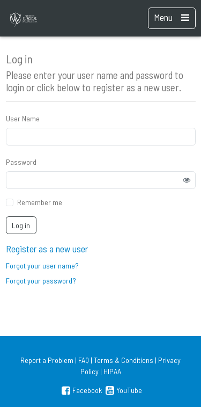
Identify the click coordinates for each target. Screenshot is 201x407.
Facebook (80, 390)
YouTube (122, 390)
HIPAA (112, 371)
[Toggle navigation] (172, 19)
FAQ (83, 360)
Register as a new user (47, 249)
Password (21, 161)
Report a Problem (46, 360)
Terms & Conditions (123, 360)
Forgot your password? (41, 280)
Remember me (39, 202)
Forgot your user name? (42, 265)
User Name (23, 118)
